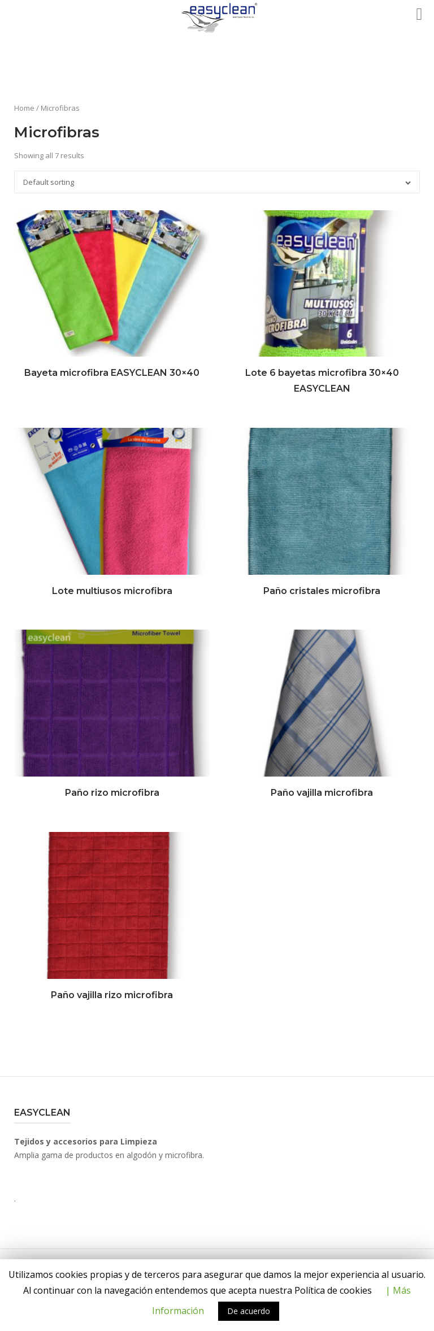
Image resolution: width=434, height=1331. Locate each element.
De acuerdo (248, 1311)
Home (24, 108)
